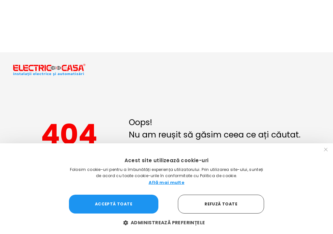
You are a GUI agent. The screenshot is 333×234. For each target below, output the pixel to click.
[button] (166, 222)
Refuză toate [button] (221, 204)
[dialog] (166, 188)
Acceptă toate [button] (113, 204)
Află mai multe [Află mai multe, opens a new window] (166, 182)
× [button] (326, 150)
